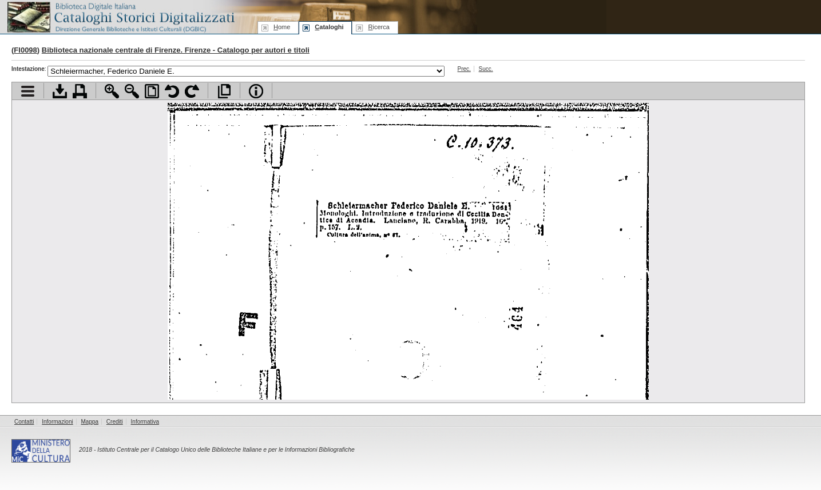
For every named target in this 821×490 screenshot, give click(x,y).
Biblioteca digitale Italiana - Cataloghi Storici (120, 16)
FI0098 (25, 50)
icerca (378, 26)
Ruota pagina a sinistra (172, 91)
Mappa (90, 422)
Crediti (114, 422)
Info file (256, 91)
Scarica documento (60, 91)
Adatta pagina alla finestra (152, 91)
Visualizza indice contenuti (28, 91)
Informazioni (57, 422)
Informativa (145, 422)
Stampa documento (80, 91)
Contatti (24, 422)
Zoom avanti (112, 91)
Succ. (486, 69)
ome (281, 26)
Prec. (463, 69)
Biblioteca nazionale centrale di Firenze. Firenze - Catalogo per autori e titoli (176, 50)
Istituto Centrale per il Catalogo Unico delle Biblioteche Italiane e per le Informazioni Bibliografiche (225, 450)
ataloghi (329, 26)
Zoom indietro (132, 91)
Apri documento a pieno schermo (224, 91)
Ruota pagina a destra (192, 91)
